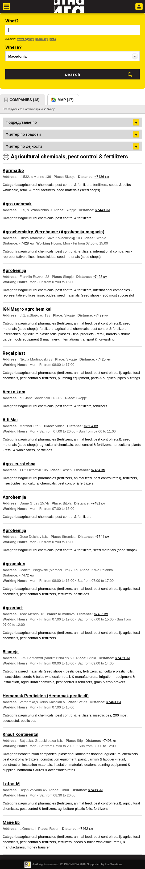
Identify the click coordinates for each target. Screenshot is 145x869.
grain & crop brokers (109, 682)
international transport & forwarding (87, 339)
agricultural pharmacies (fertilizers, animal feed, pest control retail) (70, 323)
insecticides (46, 257)
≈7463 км (113, 702)
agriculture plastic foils (39, 334)
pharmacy (41, 39)
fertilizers (100, 185)
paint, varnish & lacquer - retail (101, 759)
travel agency (25, 39)
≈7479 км (122, 658)
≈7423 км (100, 277)
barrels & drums (118, 334)
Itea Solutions (113, 864)
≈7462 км (85, 829)
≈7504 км (91, 426)
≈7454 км (98, 470)
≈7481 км (98, 503)
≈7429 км (101, 315)
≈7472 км (26, 575)
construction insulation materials (27, 765)
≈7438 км (95, 790)
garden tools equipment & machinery (31, 339)
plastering (66, 754)
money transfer (38, 847)
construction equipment (58, 759)
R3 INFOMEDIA (69, 864)
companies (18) (25, 100)
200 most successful (118, 295)
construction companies (38, 754)
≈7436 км (101, 177)
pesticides (44, 450)
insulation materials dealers (75, 765)
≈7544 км (102, 537)
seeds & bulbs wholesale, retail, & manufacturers (59, 677)
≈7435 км (101, 614)
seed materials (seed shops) (78, 190)
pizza (52, 39)
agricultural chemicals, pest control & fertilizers (55, 185)
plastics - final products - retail (81, 334)
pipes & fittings (128, 378)
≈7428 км (26, 243)
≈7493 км (109, 741)
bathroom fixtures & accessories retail (46, 770)
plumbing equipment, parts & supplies (86, 378)
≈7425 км (103, 359)
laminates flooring (88, 754)
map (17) (66, 100)
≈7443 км (102, 210)
